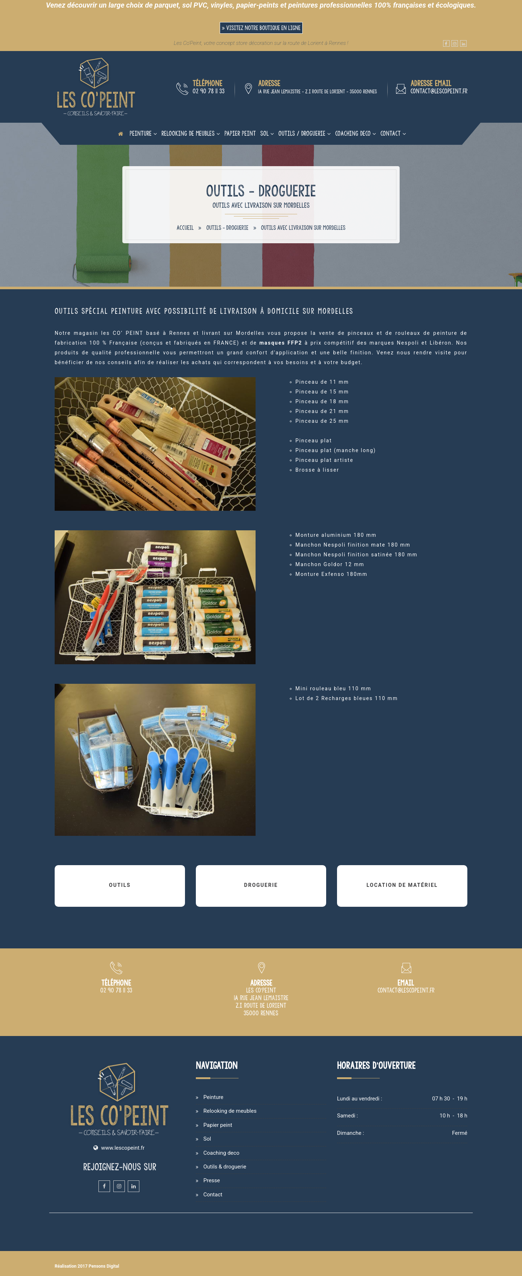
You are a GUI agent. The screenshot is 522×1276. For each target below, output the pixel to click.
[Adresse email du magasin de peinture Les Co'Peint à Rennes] (406, 990)
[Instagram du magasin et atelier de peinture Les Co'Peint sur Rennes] (454, 43)
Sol (264, 133)
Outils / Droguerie (301, 133)
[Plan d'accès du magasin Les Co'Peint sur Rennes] (261, 1013)
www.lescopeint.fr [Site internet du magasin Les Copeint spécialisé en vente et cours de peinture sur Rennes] (122, 1148)
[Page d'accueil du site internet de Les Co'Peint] (120, 133)
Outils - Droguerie (227, 227)
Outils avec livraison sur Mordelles (303, 227)
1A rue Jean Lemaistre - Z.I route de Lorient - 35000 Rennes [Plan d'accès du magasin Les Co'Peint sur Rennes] (317, 91)
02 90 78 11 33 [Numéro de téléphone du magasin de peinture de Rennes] (208, 91)
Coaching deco (353, 133)
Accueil (185, 227)
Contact (390, 133)
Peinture (141, 133)
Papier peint (240, 133)
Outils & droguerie (225, 1166)
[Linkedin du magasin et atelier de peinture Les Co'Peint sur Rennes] (463, 43)
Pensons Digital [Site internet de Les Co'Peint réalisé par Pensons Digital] (104, 1266)
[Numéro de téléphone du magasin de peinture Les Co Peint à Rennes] (116, 990)
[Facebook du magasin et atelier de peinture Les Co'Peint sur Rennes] (446, 43)
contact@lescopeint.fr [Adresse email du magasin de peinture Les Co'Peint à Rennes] (439, 91)
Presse (211, 1180)
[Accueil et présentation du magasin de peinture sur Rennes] (96, 86)
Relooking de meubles (188, 133)
